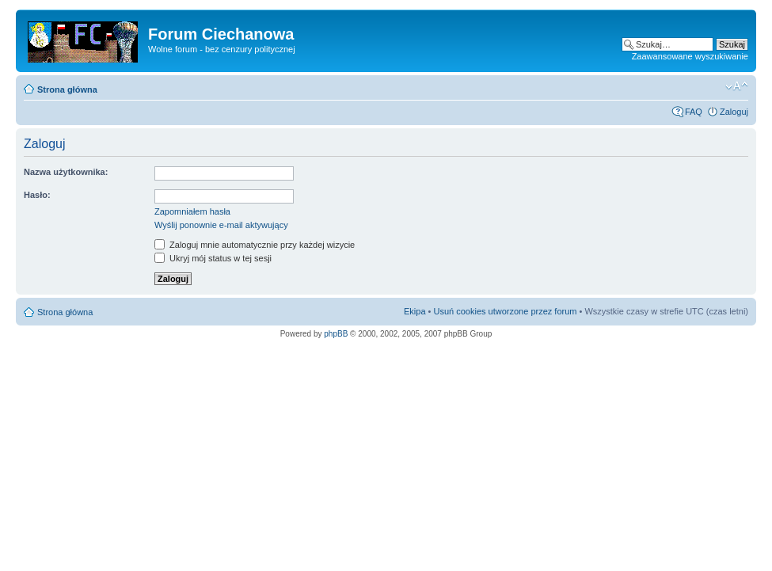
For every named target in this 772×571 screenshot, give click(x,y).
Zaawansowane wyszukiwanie (690, 56)
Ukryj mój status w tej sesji (213, 258)
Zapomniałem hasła (192, 211)
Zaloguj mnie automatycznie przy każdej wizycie (254, 244)
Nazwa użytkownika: (66, 172)
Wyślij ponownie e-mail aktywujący (221, 225)
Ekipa (415, 311)
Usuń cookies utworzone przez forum (504, 311)
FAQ (693, 111)
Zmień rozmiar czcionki (736, 86)
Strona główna (67, 89)
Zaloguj (734, 111)
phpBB (336, 333)
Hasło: (37, 195)
